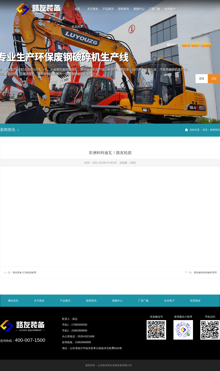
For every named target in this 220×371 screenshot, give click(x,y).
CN (214, 78)
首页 (205, 129)
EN (201, 78)
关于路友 (39, 300)
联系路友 (195, 300)
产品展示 (65, 300)
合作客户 (169, 300)
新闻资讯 (215, 129)
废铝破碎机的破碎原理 (205, 272)
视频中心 (117, 300)
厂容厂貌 (143, 300)
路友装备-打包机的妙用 (24, 272)
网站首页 (13, 300)
